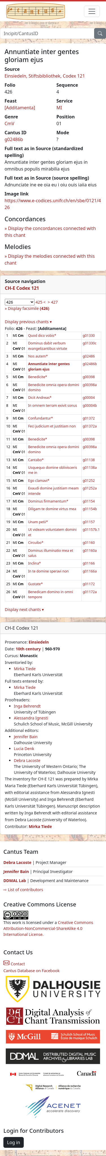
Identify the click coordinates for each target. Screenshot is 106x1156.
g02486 (89, 356)
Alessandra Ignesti (31, 718)
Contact (14, 963)
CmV (9, 123)
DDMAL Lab (14, 880)
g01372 (89, 418)
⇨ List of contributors (23, 889)
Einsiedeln (39, 642)
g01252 (89, 480)
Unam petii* (38, 522)
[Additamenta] (20, 108)
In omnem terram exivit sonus (52, 405)
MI (59, 108)
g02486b (14, 139)
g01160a (90, 550)
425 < (41, 302)
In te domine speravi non (48, 571)
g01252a (90, 488)
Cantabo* (36, 459)
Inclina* (34, 563)
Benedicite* (37, 376)
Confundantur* (40, 418)
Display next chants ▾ (24, 609)
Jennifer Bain (26, 736)
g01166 (89, 563)
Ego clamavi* (38, 480)
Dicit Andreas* (39, 397)
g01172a (90, 591)
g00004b (90, 405)
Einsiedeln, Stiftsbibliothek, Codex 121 (45, 76)
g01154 (89, 501)
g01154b (90, 508)
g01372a (90, 426)
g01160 (89, 542)
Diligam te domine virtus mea (52, 508)
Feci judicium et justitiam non (52, 426)
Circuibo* (35, 542)
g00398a (90, 384)
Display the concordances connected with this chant (50, 231)
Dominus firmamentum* (48, 501)
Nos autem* (38, 356)
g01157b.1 (91, 529)
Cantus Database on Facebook (31, 970)
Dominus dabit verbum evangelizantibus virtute (47, 346)
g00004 (89, 397)
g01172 (89, 584)
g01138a (90, 467)
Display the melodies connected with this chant (50, 259)
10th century (28, 649)
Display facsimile (28, 308)
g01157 (89, 522)
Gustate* (35, 584)
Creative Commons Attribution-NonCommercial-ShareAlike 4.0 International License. (48, 928)
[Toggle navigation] (92, 11)
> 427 (53, 302)
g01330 (89, 335)
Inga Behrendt (27, 706)
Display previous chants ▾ (28, 321)
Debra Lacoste (27, 760)
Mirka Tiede (25, 668)
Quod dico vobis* (42, 335)
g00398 (89, 376)
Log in (13, 1142)
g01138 (89, 459)
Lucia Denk (24, 748)
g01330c (89, 343)
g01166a (90, 571)
